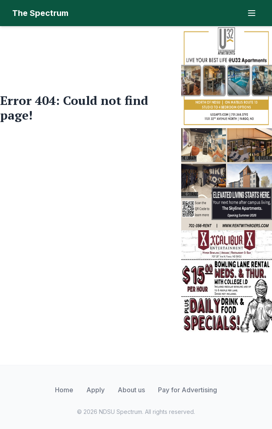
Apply (95, 390)
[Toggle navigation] (251, 13)
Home (64, 390)
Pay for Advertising (187, 390)
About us (131, 390)
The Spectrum (40, 13)
